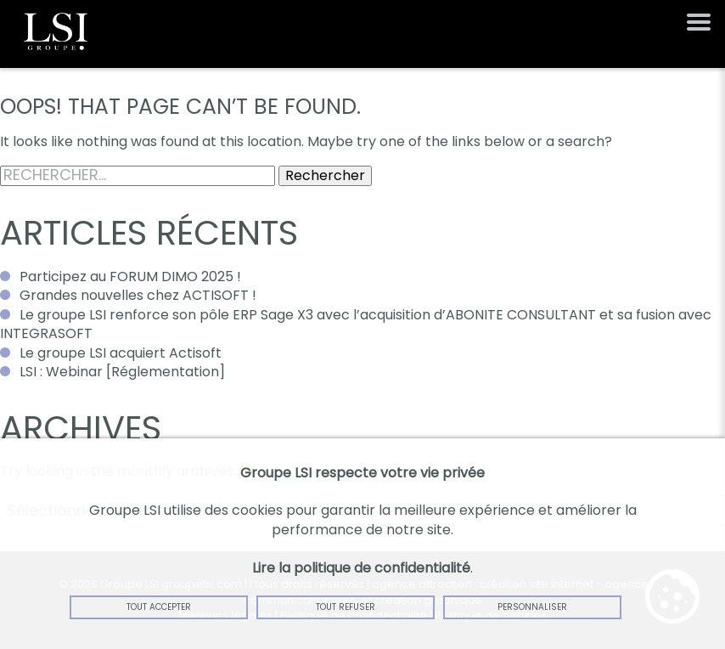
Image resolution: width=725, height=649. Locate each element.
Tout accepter (158, 607)
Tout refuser (345, 607)
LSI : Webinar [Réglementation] (122, 371)
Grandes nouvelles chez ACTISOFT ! (138, 295)
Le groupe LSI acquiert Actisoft (121, 353)
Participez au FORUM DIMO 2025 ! (130, 276)
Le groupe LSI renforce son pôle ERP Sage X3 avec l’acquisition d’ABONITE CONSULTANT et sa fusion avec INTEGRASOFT (355, 324)
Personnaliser (532, 607)
